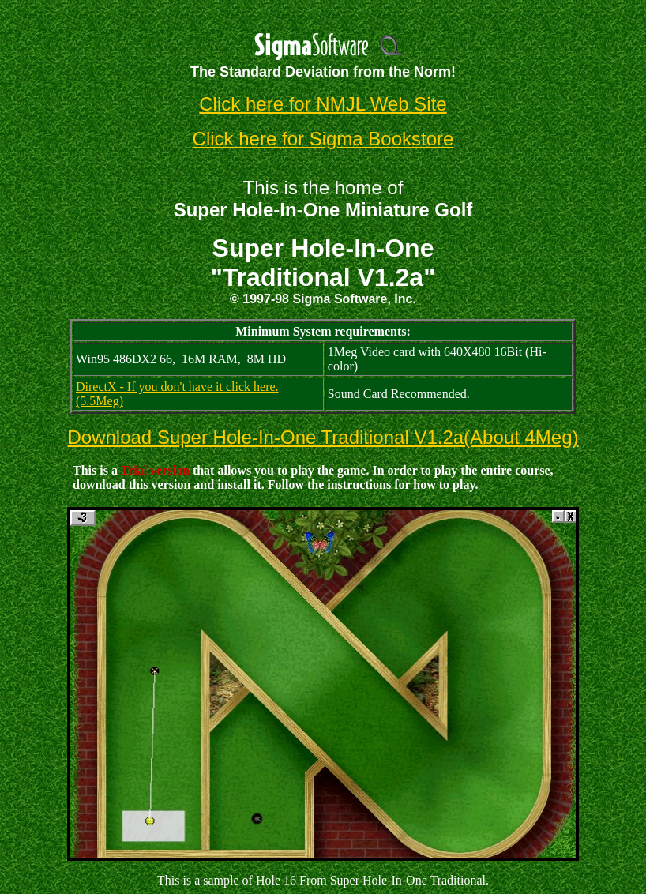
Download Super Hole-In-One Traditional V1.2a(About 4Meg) (322, 437)
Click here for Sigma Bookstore (323, 138)
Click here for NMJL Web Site (322, 104)
